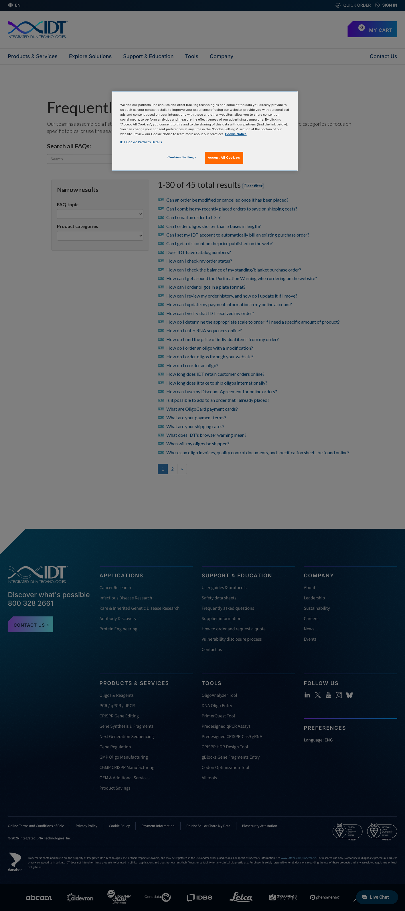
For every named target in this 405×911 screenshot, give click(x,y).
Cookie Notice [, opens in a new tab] (236, 134)
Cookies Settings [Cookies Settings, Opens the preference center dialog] (181, 157)
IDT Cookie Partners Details (141, 142)
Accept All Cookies (224, 158)
